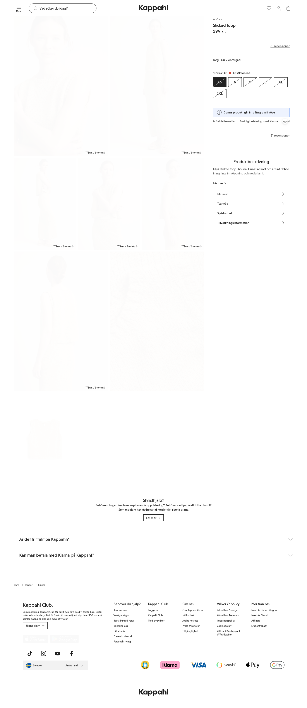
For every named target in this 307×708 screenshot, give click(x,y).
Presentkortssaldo (123, 636)
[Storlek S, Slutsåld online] (235, 82)
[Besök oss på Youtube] (57, 653)
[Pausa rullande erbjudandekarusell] (285, 121)
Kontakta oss (120, 625)
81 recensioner (280, 135)
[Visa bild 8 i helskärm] (45, 439)
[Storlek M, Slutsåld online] (250, 82)
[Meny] (19, 8)
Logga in (153, 610)
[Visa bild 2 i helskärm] (157, 86)
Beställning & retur (123, 620)
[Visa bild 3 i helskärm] (45, 204)
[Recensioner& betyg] (251, 46)
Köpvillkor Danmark (228, 615)
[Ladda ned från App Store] (35, 638)
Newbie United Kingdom (265, 610)
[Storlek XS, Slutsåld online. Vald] (219, 82)
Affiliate (255, 620)
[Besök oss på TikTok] (29, 653)
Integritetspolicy (226, 620)
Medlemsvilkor (156, 620)
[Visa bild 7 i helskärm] (157, 321)
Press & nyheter (191, 625)
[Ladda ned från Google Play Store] (64, 638)
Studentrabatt (259, 625)
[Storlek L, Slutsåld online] (265, 82)
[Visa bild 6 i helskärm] (61, 321)
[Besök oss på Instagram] (43, 653)
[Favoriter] (269, 8)
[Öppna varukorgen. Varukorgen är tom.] (288, 8)
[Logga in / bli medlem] (278, 8)
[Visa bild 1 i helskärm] (61, 86)
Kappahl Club (155, 615)
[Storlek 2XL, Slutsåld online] (219, 93)
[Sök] (67, 8)
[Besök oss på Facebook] (71, 653)
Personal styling (122, 641)
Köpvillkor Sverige (227, 610)
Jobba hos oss (190, 620)
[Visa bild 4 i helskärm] (109, 204)
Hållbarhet (188, 615)
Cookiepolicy (224, 625)
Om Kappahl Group (193, 610)
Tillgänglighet (190, 630)
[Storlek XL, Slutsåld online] (281, 82)
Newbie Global (259, 615)
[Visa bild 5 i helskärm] (173, 204)
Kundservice (120, 610)
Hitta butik (119, 630)
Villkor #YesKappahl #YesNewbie (228, 632)
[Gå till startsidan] (153, 8)
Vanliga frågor (121, 615)
